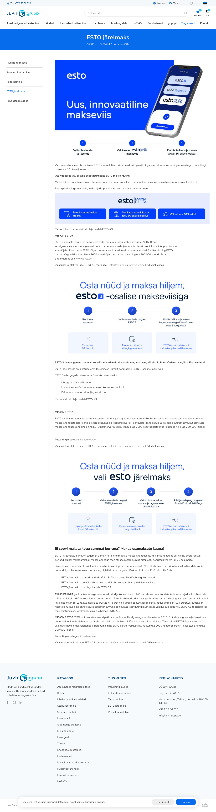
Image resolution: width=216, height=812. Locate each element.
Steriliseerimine (66, 706)
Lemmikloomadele (68, 775)
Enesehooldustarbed (69, 750)
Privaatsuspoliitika (17, 101)
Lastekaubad (64, 756)
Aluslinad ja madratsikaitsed (73, 687)
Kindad (61, 693)
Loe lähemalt (163, 802)
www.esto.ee (84, 258)
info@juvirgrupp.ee (170, 715)
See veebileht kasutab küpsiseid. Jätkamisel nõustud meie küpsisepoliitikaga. (63, 802)
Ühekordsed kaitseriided (71, 699)
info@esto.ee (116, 265)
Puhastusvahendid (68, 769)
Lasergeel (63, 737)
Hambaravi (63, 718)
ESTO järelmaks (15, 91)
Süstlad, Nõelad (66, 712)
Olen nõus (186, 802)
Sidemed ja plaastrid (69, 724)
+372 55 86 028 (23, 3)
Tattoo (61, 743)
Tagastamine (14, 82)
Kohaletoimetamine (18, 72)
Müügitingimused (16, 63)
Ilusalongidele (65, 731)
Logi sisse (159, 3)
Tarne (174, 3)
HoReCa (62, 781)
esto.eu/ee (89, 439)
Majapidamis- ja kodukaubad (73, 762)
